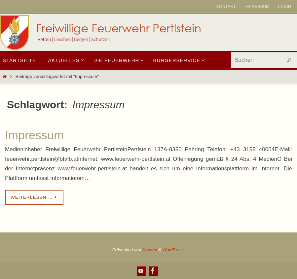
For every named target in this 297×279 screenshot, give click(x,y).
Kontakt (226, 6)
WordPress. (173, 249)
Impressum (256, 6)
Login (284, 6)
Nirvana (149, 249)
